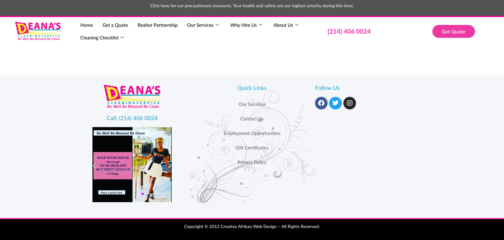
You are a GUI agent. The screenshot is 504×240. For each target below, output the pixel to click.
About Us (286, 25)
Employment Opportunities (251, 133)
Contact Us (252, 118)
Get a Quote (115, 25)
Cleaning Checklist (102, 37)
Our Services (203, 25)
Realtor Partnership (158, 25)
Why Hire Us (246, 25)
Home (86, 25)
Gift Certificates (252, 147)
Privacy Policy (252, 162)
